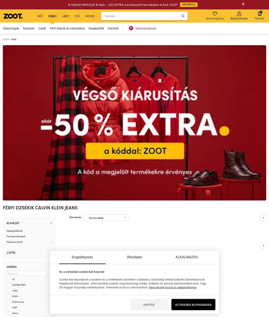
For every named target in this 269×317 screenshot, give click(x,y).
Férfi (52, 16)
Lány (65, 16)
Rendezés (75, 62)
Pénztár (260, 15)
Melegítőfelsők (14, 75)
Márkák (113, 28)
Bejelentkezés (239, 15)
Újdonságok (11, 28)
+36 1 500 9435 (30, 272)
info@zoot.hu (30, 276)
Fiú (77, 16)
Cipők (42, 28)
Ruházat (28, 28)
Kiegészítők (96, 28)
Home (89, 16)
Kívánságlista (215, 15)
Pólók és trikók (14, 86)
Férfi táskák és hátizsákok (67, 28)
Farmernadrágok (16, 81)
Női (40, 16)
